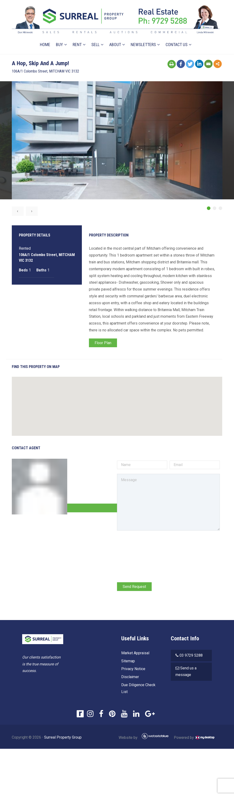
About (115, 44)
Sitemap (128, 661)
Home (45, 44)
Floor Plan (103, 343)
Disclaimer (130, 677)
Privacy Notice (133, 669)
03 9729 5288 (191, 655)
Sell (95, 44)
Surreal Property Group (63, 737)
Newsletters (143, 44)
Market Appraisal (135, 653)
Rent (77, 44)
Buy (59, 44)
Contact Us (177, 44)
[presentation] (153, 544)
